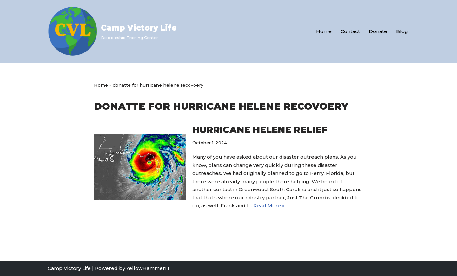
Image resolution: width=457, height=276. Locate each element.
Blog (402, 31)
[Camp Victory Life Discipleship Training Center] (112, 31)
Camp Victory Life (69, 268)
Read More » (269, 206)
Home (324, 31)
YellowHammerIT (148, 268)
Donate (378, 31)
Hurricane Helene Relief (259, 129)
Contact (350, 31)
